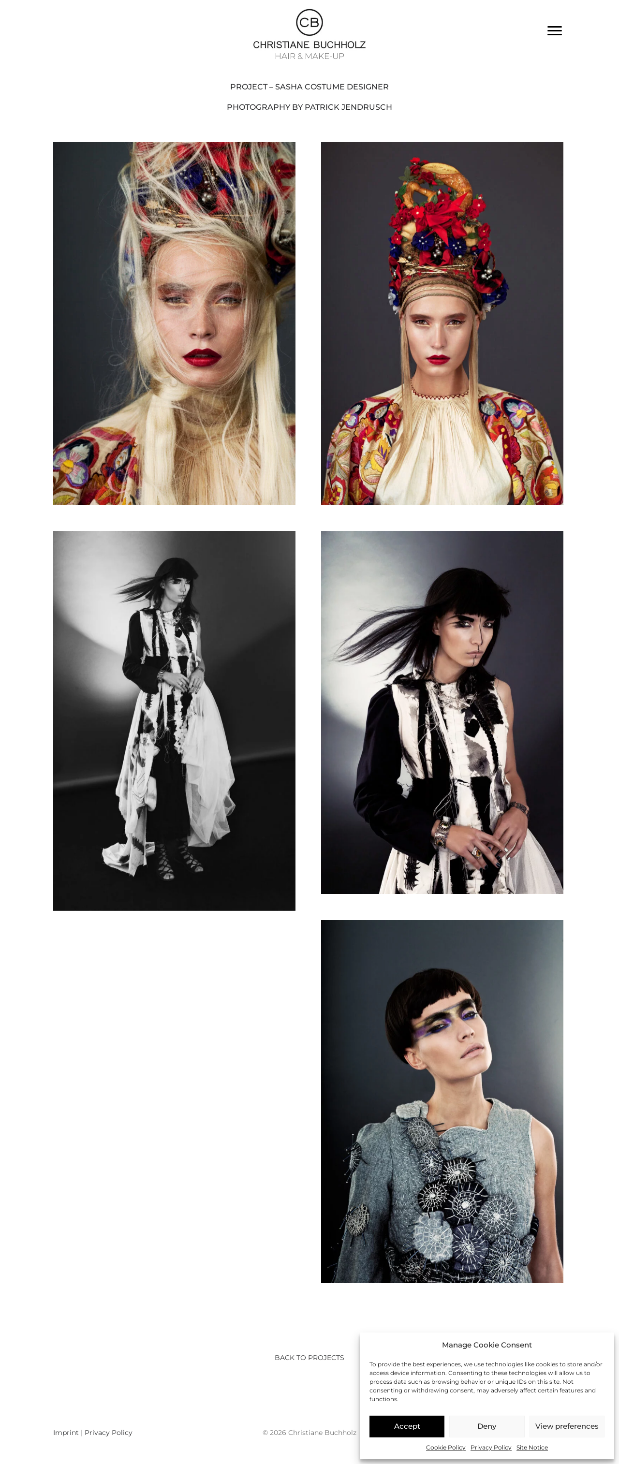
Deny (486, 1426)
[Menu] (555, 31)
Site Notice (532, 1447)
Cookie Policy (446, 1447)
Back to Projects (309, 1357)
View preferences (567, 1426)
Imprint (66, 1432)
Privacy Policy (491, 1447)
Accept (407, 1426)
